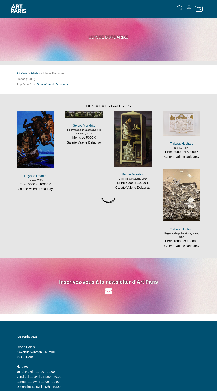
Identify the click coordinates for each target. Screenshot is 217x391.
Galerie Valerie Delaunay (52, 84)
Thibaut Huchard (181, 143)
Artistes (35, 73)
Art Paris (22, 73)
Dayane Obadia (35, 176)
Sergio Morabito (84, 125)
